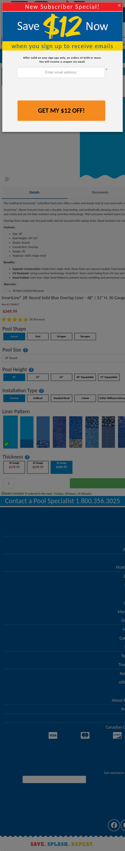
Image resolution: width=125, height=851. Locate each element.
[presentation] (50, 89)
